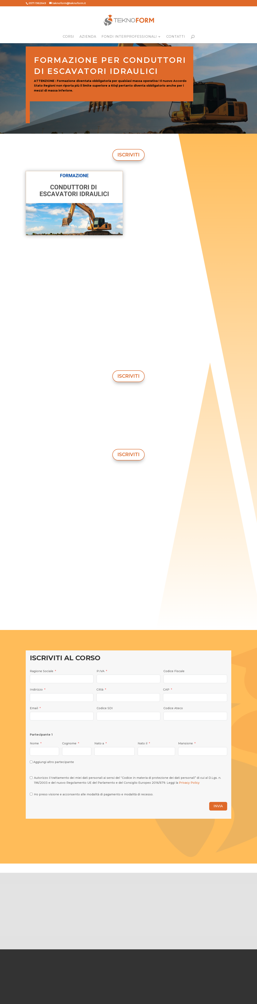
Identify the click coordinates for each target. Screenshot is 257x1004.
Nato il (142, 743)
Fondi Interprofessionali (129, 36)
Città (99, 689)
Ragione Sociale (41, 671)
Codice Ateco (173, 708)
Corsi (68, 36)
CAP (166, 689)
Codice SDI (105, 708)
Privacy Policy (189, 783)
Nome (34, 743)
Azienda (87, 36)
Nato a (99, 743)
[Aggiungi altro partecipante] (31, 762)
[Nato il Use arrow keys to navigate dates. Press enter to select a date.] (156, 751)
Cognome (69, 743)
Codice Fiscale (173, 671)
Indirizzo (36, 689)
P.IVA (100, 671)
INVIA (218, 806)
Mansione (185, 743)
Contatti (175, 36)
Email (34, 708)
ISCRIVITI (128, 155)
